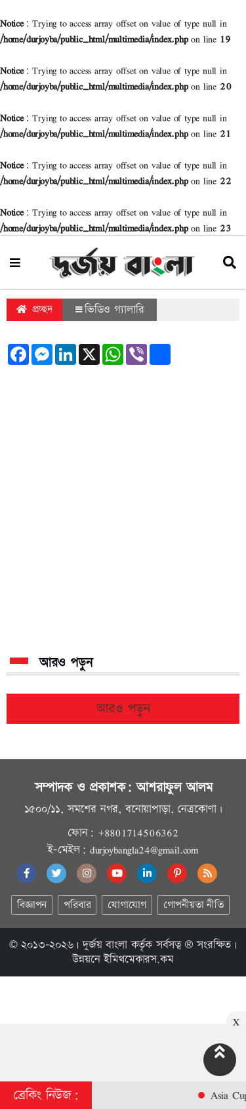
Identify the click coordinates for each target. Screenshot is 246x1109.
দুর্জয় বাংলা (105, 945)
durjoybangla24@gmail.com (144, 850)
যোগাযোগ (127, 905)
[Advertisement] (123, 510)
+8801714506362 (138, 833)
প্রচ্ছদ (34, 309)
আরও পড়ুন (123, 709)
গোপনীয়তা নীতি (193, 905)
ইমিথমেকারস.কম (138, 959)
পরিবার (77, 905)
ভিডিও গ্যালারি (109, 310)
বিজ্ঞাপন (32, 905)
